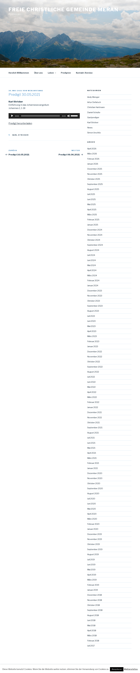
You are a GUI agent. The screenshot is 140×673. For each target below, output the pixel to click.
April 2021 (91, 453)
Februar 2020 (93, 524)
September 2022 (95, 367)
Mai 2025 (91, 204)
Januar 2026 (92, 164)
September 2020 (95, 488)
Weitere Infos (131, 669)
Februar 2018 (93, 640)
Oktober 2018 (93, 605)
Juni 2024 (91, 260)
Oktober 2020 (93, 483)
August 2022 (93, 372)
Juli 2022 (91, 377)
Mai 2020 (91, 509)
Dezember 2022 (94, 351)
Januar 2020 (92, 529)
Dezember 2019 (94, 534)
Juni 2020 (91, 503)
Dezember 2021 (94, 412)
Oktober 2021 (93, 422)
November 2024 (94, 235)
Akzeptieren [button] (117, 669)
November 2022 (94, 356)
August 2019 (93, 554)
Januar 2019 (92, 590)
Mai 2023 (91, 326)
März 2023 (92, 336)
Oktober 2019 (93, 544)
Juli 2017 (91, 646)
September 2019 (94, 549)
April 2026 (91, 148)
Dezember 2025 (94, 169)
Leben (52, 73)
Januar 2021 (92, 468)
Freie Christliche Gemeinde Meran (64, 9)
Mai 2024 (91, 265)
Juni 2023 (91, 321)
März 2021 (92, 458)
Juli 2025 (91, 194)
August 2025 (93, 189)
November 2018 (94, 600)
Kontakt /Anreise (84, 73)
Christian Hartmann (96, 107)
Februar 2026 (93, 159)
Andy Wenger (93, 97)
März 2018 (92, 635)
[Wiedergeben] (12, 115)
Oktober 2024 (93, 240)
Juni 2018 (91, 620)
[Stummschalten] (68, 115)
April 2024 (91, 270)
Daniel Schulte (93, 112)
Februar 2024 (93, 280)
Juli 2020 (91, 498)
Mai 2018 (91, 625)
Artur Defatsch (94, 102)
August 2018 (93, 615)
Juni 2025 (91, 199)
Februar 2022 (93, 402)
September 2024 (95, 245)
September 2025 (95, 184)
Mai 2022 (91, 387)
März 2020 (92, 519)
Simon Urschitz (94, 132)
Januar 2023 (92, 346)
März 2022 (92, 397)
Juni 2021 (91, 443)
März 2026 (92, 153)
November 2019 (94, 539)
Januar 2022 (92, 407)
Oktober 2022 (93, 361)
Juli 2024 (91, 255)
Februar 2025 (93, 219)
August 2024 (93, 250)
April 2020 (92, 514)
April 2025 (91, 209)
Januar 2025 (92, 225)
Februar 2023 (93, 341)
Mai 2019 (91, 569)
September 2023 (95, 306)
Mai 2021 (91, 448)
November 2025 (94, 174)
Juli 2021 (91, 438)
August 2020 (93, 493)
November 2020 (94, 478)
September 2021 (94, 427)
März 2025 (92, 214)
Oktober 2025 (93, 179)
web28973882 (35, 91)
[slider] (40, 116)
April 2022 (91, 392)
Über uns (38, 73)
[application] (44, 116)
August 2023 (93, 311)
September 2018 (94, 610)
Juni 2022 (91, 382)
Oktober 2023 (93, 301)
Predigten (66, 73)
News (90, 127)
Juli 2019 (91, 559)
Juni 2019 (91, 564)
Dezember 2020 (94, 473)
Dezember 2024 (94, 230)
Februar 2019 (93, 585)
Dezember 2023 (94, 290)
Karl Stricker (20, 135)
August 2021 (93, 433)
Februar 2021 (93, 463)
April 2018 (91, 630)
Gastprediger (93, 117)
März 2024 (92, 275)
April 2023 (91, 331)
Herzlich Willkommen (19, 73)
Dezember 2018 (94, 595)
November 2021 (94, 417)
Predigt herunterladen (20, 123)
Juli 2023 (91, 316)
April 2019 (91, 575)
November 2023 (94, 296)
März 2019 (92, 580)
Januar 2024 (92, 285)
